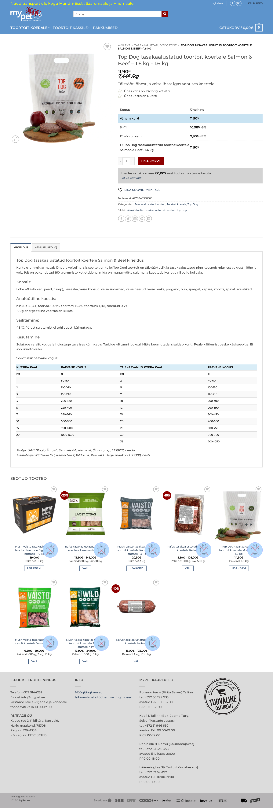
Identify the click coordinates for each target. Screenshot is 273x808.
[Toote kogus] (126, 161)
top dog (182, 210)
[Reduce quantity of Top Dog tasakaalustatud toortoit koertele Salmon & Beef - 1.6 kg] (120, 161)
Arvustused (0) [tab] (46, 247)
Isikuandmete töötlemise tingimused (103, 697)
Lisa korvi (150, 161)
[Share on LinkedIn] (149, 219)
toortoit (171, 210)
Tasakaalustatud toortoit (155, 45)
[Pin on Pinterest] (142, 219)
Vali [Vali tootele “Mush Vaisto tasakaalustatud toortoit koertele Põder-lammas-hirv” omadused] (85, 661)
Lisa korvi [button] (34, 568)
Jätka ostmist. (131, 178)
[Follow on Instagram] (239, 3)
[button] (216, 3)
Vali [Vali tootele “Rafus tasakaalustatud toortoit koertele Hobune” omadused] (136, 661)
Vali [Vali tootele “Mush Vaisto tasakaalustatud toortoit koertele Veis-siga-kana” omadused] (34, 661)
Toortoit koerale (30, 28)
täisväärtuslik (134, 210)
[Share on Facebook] (121, 219)
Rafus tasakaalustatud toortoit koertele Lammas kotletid (85, 548)
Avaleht (124, 45)
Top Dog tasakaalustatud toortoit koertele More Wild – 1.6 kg (239, 550)
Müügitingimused (89, 692)
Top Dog (192, 204)
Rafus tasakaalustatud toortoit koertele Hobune (136, 641)
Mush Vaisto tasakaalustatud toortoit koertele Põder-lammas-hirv (85, 643)
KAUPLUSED (255, 3)
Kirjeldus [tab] (20, 247)
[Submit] (165, 14)
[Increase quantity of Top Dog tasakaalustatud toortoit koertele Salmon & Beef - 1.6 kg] (132, 161)
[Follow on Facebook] (232, 3)
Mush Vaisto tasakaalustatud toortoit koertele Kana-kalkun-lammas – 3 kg (136, 550)
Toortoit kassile (71, 28)
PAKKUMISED (105, 28)
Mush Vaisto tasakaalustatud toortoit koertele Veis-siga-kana (34, 641)
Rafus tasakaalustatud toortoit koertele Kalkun (187, 548)
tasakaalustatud (155, 210)
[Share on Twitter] (128, 219)
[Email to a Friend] (135, 219)
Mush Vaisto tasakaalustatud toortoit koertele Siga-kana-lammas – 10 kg (34, 550)
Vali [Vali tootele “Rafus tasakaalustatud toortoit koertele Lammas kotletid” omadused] (85, 568)
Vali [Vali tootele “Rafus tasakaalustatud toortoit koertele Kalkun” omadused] (188, 568)
